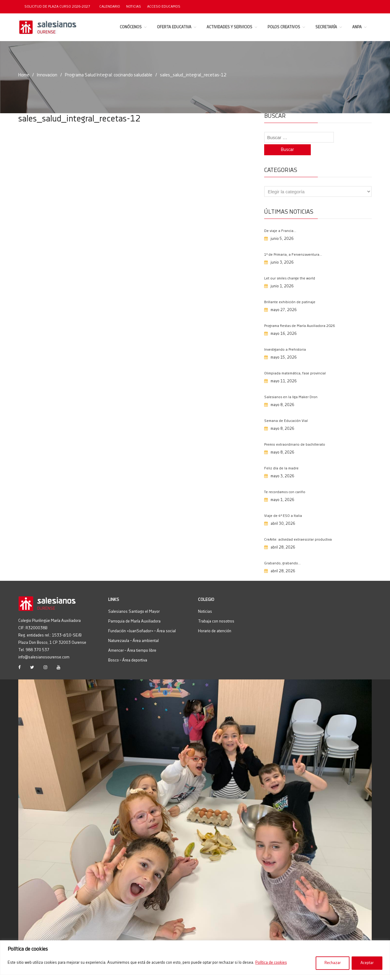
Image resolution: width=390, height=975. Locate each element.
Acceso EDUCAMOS (163, 6)
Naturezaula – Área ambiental (133, 630)
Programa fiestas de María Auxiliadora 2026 (299, 315)
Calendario (109, 6)
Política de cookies (271, 963)
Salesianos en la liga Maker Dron (290, 386)
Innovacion (47, 75)
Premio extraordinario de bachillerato (294, 433)
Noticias (133, 6)
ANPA (357, 27)
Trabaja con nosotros (216, 610)
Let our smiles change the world (289, 267)
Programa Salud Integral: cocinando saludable (110, 75)
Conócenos (131, 27)
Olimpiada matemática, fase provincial (295, 362)
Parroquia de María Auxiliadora (134, 610)
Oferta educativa (174, 27)
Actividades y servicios (229, 27)
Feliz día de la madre (281, 457)
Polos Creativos (284, 27)
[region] (195, 958)
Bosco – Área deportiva (127, 649)
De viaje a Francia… (280, 220)
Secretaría (326, 27)
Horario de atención (214, 620)
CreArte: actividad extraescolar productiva (298, 528)
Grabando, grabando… (282, 552)
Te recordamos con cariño (284, 481)
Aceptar (367, 963)
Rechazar (332, 963)
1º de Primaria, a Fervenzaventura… (293, 243)
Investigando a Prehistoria (285, 338)
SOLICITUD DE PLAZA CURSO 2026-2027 (57, 6)
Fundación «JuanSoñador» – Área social (142, 620)
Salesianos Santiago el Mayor (134, 600)
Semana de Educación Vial (286, 410)
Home (24, 75)
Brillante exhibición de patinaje (289, 291)
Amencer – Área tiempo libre (132, 639)
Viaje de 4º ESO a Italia (283, 505)
